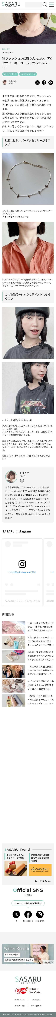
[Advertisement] (28, 749)
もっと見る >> (43, 881)
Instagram (40, 916)
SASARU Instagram (16, 531)
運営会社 (36, 999)
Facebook (28, 916)
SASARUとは (20, 999)
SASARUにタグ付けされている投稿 (22, 601)
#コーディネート (10, 74)
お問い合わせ (36, 1005)
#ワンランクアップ (28, 74)
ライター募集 (20, 1005)
